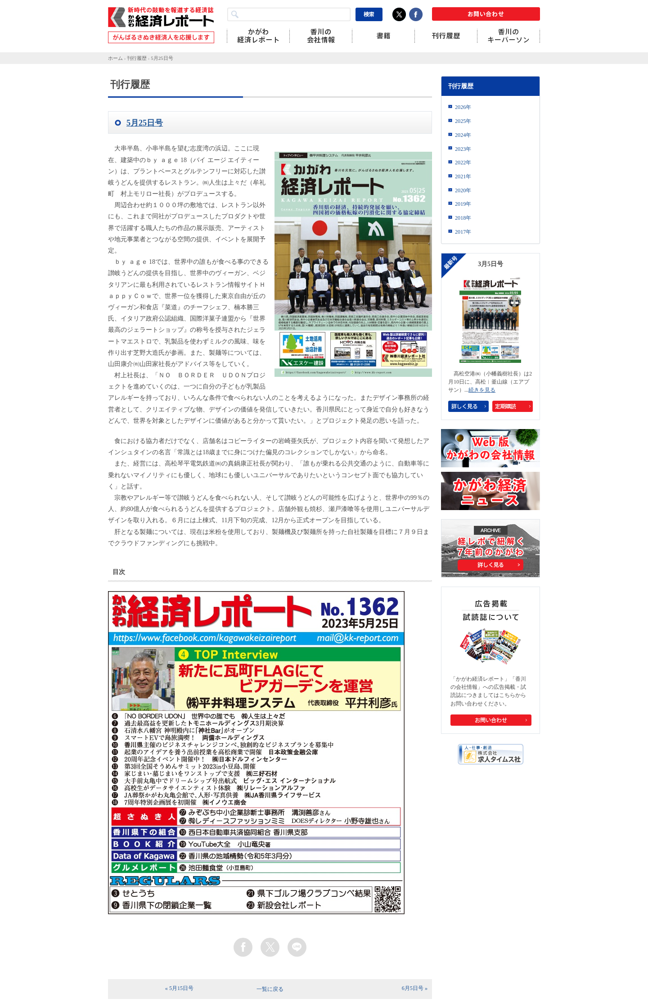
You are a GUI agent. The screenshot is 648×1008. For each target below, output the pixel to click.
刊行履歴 (137, 58)
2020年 (463, 190)
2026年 (463, 107)
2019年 (463, 204)
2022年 (463, 162)
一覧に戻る (270, 989)
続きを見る (481, 390)
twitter (270, 947)
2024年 (463, 135)
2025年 (463, 121)
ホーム (115, 58)
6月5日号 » (415, 988)
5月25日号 (162, 58)
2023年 (463, 149)
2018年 (463, 218)
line (297, 947)
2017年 (463, 232)
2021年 (463, 176)
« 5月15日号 (179, 988)
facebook (243, 947)
